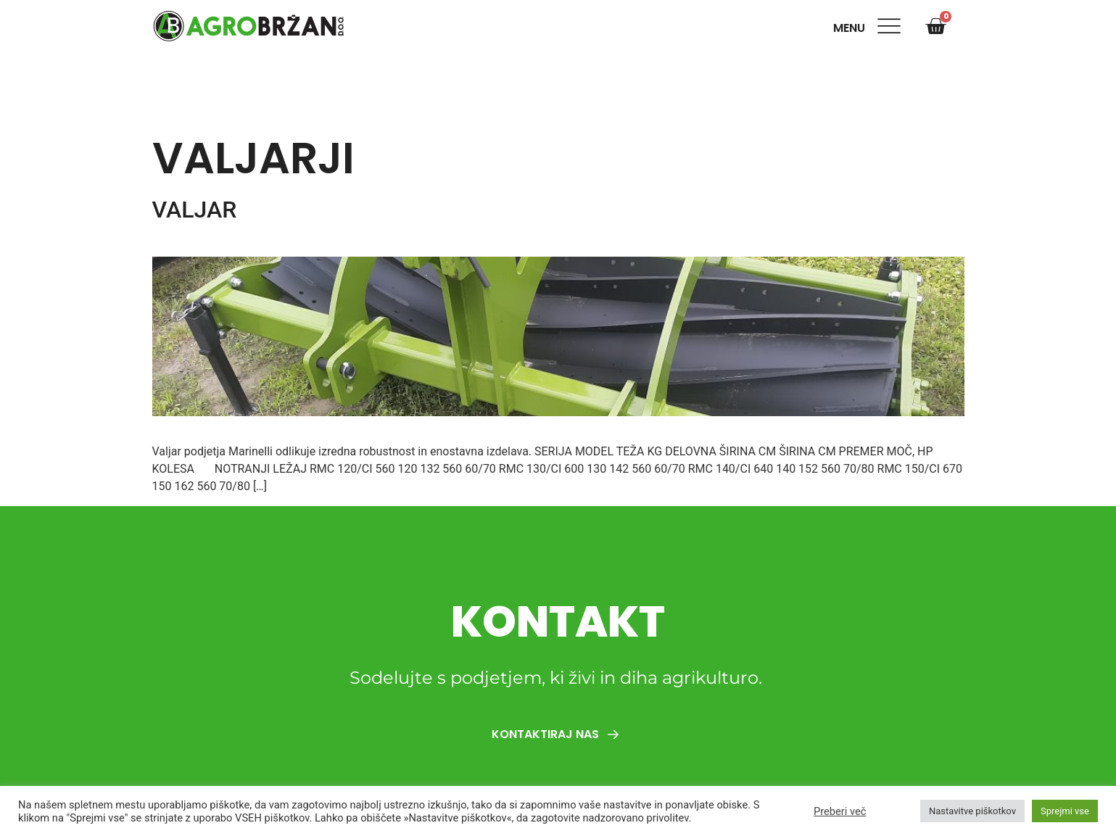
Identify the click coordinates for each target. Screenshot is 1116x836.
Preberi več (840, 811)
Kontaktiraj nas (558, 734)
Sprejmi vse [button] (1065, 811)
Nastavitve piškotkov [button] (972, 811)
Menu (852, 28)
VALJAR (194, 209)
